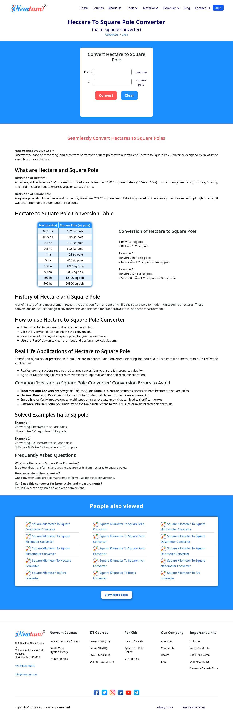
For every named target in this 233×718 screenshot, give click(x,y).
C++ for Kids (132, 658)
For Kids (131, 632)
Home (83, 8)
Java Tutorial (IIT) (100, 655)
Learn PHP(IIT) (98, 648)
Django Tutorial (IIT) (102, 661)
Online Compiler (199, 661)
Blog (187, 8)
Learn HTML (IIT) (100, 641)
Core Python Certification (64, 641)
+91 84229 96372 (25, 665)
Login (218, 7)
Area (125, 34)
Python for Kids (59, 658)
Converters (111, 34)
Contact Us (202, 8)
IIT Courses (99, 632)
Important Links (203, 632)
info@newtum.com (26, 674)
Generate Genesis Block (204, 668)
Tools (132, 8)
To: (88, 82)
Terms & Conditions (193, 707)
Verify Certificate (200, 648)
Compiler (171, 8)
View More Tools (116, 595)
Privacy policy (165, 707)
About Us (114, 8)
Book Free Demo (200, 655)
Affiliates (195, 641)
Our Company (172, 632)
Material (150, 8)
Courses (98, 8)
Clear (129, 95)
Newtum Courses (64, 632)
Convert (106, 95)
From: (88, 72)
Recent (165, 655)
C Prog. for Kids (134, 641)
